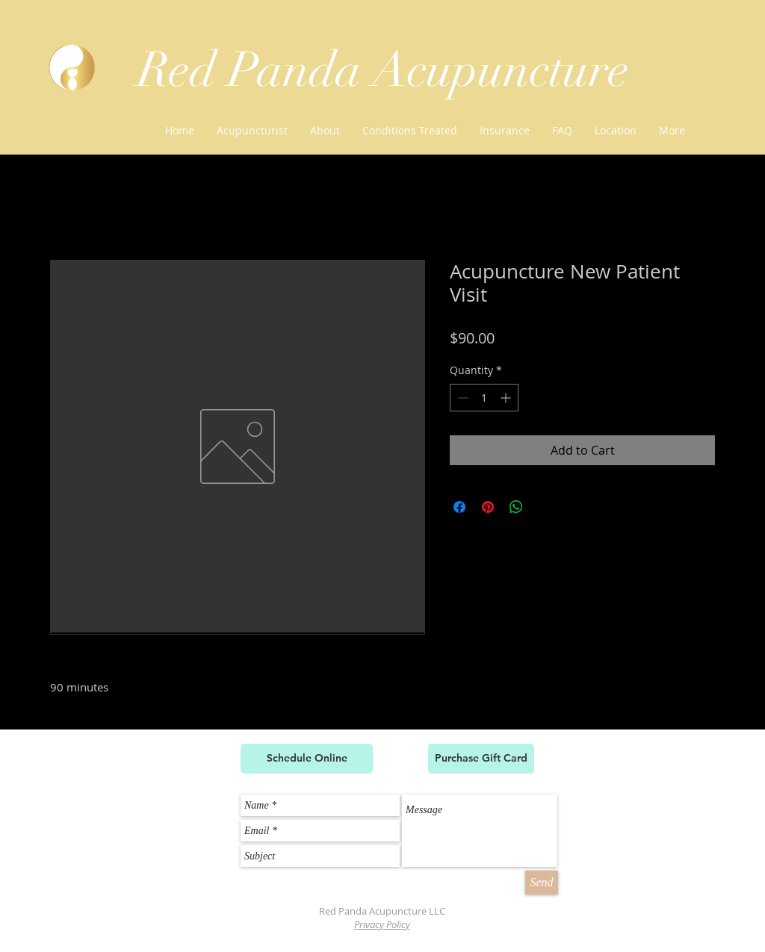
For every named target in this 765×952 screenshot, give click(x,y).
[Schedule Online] (307, 759)
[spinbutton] (484, 398)
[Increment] (507, 398)
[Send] (541, 883)
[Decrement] (461, 398)
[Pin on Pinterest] (488, 507)
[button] (409, 130)
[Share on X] (545, 507)
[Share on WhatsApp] (516, 507)
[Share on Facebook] (459, 507)
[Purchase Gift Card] (481, 759)
